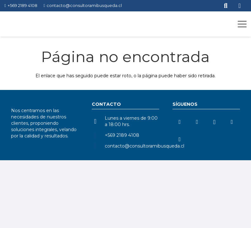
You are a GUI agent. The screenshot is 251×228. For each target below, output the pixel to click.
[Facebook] (180, 139)
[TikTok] (232, 122)
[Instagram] (214, 122)
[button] (242, 24)
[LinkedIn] (180, 122)
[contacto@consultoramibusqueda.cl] (98, 146)
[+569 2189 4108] (98, 135)
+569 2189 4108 (122, 135)
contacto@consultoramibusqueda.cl (144, 146)
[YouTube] (197, 122)
